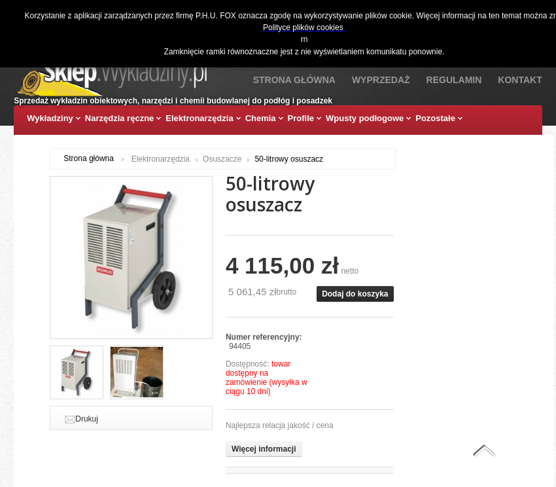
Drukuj (86, 419)
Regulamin (454, 80)
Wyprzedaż (381, 80)
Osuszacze (222, 159)
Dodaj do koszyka (355, 293)
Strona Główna (294, 80)
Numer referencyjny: (264, 337)
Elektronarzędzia (160, 159)
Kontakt (520, 80)
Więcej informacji (264, 449)
